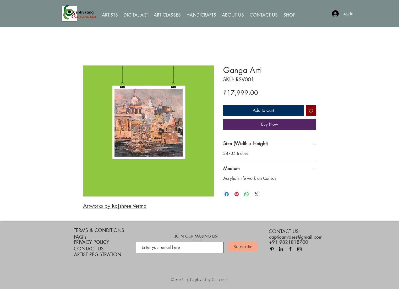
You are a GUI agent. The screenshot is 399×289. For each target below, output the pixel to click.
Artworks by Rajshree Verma (115, 205)
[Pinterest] (272, 249)
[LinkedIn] (281, 249)
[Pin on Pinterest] (236, 194)
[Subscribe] (243, 246)
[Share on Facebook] (226, 194)
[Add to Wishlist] (311, 110)
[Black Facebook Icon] (290, 249)
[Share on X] (256, 194)
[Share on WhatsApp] (246, 194)
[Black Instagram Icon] (299, 249)
